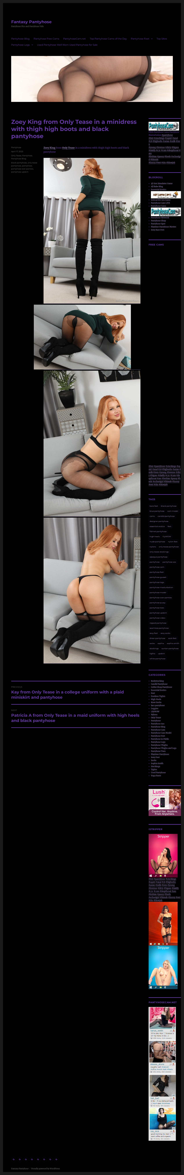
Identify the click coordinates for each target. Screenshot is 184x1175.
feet (169, 526)
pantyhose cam (157, 567)
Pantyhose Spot (158, 224)
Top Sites (162, 38)
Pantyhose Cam (158, 730)
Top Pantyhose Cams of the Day (108, 38)
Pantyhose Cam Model (161, 733)
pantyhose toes (157, 608)
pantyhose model (158, 592)
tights (152, 653)
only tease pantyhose (169, 546)
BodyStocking (157, 681)
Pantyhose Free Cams (46, 38)
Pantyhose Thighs (159, 745)
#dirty (168, 147)
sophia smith (173, 643)
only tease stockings (159, 552)
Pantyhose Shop (158, 220)
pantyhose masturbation (161, 587)
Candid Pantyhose (159, 684)
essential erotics (157, 526)
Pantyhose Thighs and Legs (163, 748)
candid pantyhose (166, 516)
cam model (172, 511)
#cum (164, 150)
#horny (152, 162)
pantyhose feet (157, 572)
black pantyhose (19, 162)
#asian (166, 141)
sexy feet (154, 633)
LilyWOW (155, 711)
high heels (155, 536)
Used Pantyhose (158, 772)
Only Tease (68, 147)
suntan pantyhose (170, 648)
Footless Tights (158, 696)
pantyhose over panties (22, 169)
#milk (172, 141)
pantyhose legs (157, 582)
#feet (151, 138)
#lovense (160, 147)
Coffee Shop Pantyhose (161, 687)
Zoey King (50, 147)
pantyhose (27, 166)
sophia (161, 643)
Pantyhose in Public (160, 739)
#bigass (175, 147)
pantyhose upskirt (19, 172)
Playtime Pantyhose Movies (163, 227)
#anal (175, 138)
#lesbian (153, 156)
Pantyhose (16, 147)
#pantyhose (167, 135)
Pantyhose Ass (157, 724)
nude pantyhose (157, 541)
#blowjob (170, 162)
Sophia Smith (157, 763)
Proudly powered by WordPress (45, 1168)
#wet (158, 162)
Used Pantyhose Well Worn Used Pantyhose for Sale (67, 44)
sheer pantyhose (157, 638)
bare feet (154, 506)
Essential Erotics (158, 189)
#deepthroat (173, 150)
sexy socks (165, 633)
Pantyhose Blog (20, 38)
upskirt (161, 653)
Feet (153, 693)
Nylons (154, 714)
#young (152, 147)
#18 (150, 141)
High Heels (156, 699)
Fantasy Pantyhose (31, 21)
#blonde (154, 159)
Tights (154, 769)
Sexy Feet (155, 757)
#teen (156, 472)
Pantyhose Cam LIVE (160, 203)
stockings (154, 648)
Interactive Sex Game (161, 200)
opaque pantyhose (158, 557)
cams (152, 516)
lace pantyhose (158, 705)
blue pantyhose (157, 511)
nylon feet (172, 541)
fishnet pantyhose (158, 531)
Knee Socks (156, 702)
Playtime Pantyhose (160, 754)
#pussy (160, 156)
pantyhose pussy (157, 602)
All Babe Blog (157, 186)
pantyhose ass (169, 562)
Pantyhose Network (160, 217)
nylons (153, 546)
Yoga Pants (156, 775)
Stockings (155, 766)
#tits (163, 162)
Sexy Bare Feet (157, 230)
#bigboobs (158, 141)
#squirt (168, 138)
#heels (167, 156)
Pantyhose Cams (158, 206)
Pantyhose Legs (20, 44)
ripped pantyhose (158, 623)
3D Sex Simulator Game (162, 183)
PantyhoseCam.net (74, 38)
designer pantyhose (159, 521)
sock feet (172, 638)
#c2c (158, 150)
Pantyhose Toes (158, 751)
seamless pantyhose (159, 628)
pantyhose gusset (158, 577)
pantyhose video (157, 618)
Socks (153, 760)
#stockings (159, 138)
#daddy (152, 150)
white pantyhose (157, 658)
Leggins (154, 708)
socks (152, 643)
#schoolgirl (158, 481)
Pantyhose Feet (140, 38)
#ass (159, 478)
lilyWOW (167, 536)
